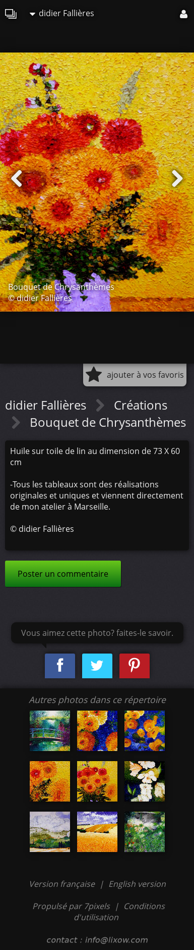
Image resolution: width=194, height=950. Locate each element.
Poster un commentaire (63, 573)
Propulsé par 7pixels (71, 906)
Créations (140, 404)
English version (137, 883)
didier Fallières (62, 13)
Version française (63, 883)
